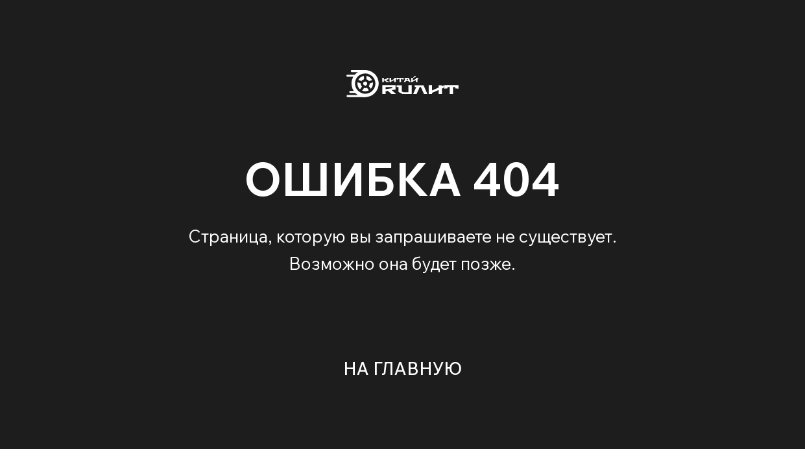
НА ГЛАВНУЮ (402, 368)
